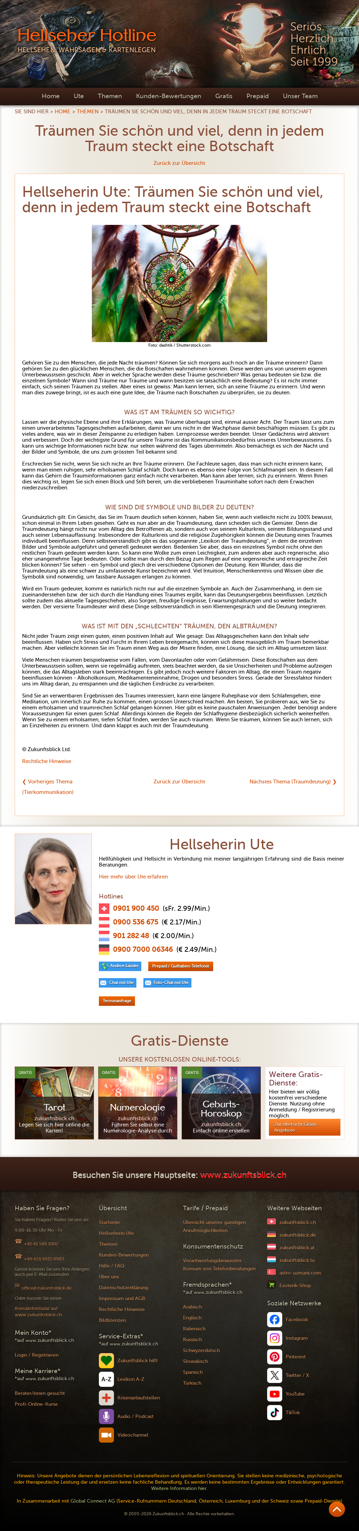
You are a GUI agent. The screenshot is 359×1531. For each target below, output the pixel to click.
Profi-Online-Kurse (36, 1404)
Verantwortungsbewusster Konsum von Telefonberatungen (219, 1264)
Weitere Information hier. (179, 1488)
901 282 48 (131, 936)
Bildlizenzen (112, 1320)
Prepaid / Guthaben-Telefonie (180, 966)
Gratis (223, 96)
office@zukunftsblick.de (46, 1288)
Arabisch (192, 1307)
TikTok (293, 1412)
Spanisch (193, 1372)
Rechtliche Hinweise (46, 761)
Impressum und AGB (122, 1298)
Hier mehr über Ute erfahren (133, 877)
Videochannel (132, 1435)
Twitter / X (297, 1375)
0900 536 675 (135, 922)
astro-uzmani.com (300, 1273)
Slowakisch (195, 1361)
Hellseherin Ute (116, 1233)
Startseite (109, 1222)
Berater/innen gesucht (40, 1393)
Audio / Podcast (135, 1416)
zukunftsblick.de (297, 1235)
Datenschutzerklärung (123, 1287)
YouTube (295, 1394)
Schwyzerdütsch (201, 1350)
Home (51, 96)
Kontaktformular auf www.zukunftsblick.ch (38, 1311)
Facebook (297, 1319)
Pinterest (296, 1356)
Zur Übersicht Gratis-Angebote (296, 1127)
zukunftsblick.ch (297, 1222)
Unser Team (300, 96)
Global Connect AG (92, 1501)
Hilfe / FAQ (111, 1266)
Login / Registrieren (37, 1355)
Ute (79, 96)
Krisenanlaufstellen (138, 1397)
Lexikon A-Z (130, 1379)
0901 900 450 (136, 908)
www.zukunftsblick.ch (243, 1175)
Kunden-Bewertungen (168, 96)
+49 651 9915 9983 (44, 1259)
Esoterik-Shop (295, 1285)
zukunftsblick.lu (296, 1260)
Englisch (192, 1318)
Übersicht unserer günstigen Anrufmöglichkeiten (214, 1226)
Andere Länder (124, 965)
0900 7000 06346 (143, 950)
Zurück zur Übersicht (179, 163)
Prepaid (257, 96)
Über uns (109, 1276)
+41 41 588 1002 (41, 1243)
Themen (110, 96)
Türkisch (192, 1383)
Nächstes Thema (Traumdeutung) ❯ (293, 781)
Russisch (192, 1339)
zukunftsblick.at (296, 1247)
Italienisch (194, 1328)
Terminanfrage (117, 1000)
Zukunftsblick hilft (137, 1360)
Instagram (297, 1338)
